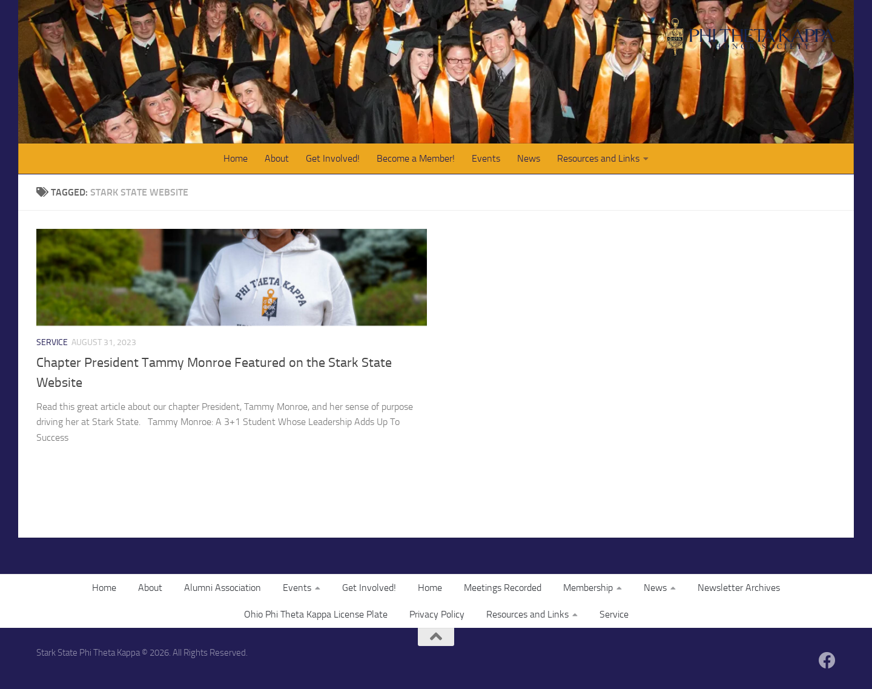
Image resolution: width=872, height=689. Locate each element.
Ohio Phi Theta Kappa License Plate (316, 614)
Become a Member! (416, 158)
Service (52, 342)
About (277, 158)
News (528, 158)
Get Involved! (333, 158)
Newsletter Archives (739, 587)
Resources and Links (598, 158)
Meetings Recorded (502, 587)
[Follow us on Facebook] (827, 660)
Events (486, 158)
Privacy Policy (436, 614)
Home (235, 158)
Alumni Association (222, 587)
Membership (588, 587)
